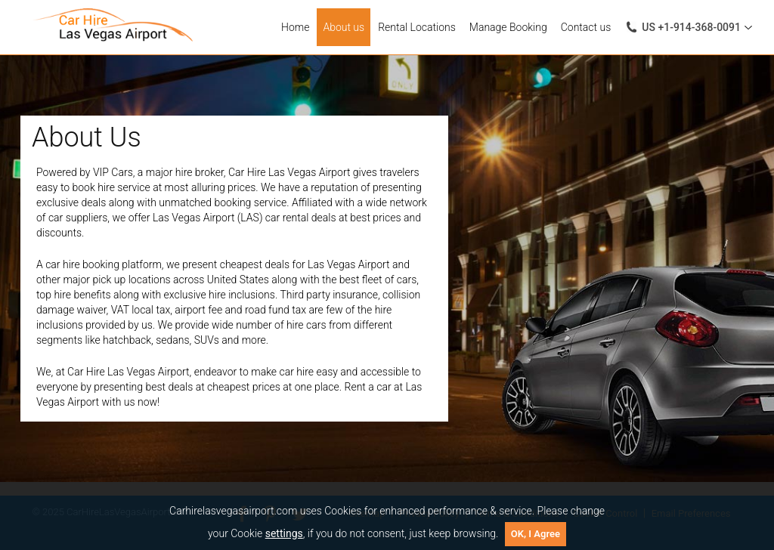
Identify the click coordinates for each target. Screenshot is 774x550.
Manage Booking (508, 27)
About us (343, 27)
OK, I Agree (535, 533)
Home (295, 27)
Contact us (586, 27)
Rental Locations (417, 27)
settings (284, 533)
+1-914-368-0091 (691, 27)
